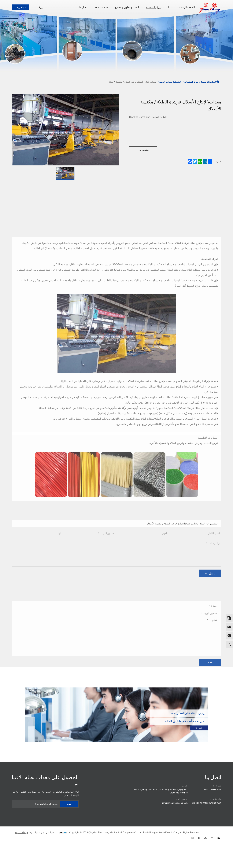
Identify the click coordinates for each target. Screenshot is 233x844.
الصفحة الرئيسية (186, 7)
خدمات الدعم (101, 7)
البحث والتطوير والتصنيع (127, 7)
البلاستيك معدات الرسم (170, 82)
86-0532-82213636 (202, 803)
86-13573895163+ (212, 789)
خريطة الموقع (21, 832)
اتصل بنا (83, 7)
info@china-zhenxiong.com (175, 803)
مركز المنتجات (153, 7)
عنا (169, 7)
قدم (210, 701)
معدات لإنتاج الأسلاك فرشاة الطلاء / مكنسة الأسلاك (132, 82)
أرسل (212, 608)
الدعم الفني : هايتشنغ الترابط (43, 832)
